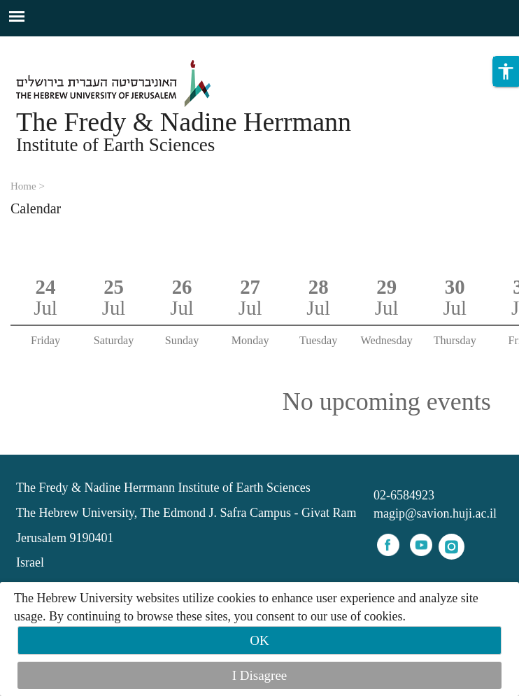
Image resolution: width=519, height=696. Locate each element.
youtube (421, 545)
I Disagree (259, 675)
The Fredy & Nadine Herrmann (183, 121)
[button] (505, 71)
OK (259, 640)
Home (23, 186)
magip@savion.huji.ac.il (435, 513)
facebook (388, 545)
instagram (451, 547)
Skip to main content (52, 45)
